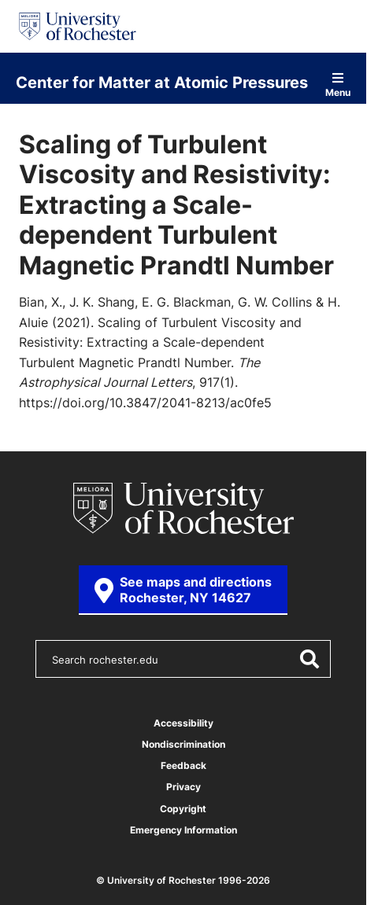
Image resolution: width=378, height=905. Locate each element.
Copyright (183, 808)
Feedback (183, 765)
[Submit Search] (308, 659)
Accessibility (183, 723)
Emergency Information (183, 830)
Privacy (183, 786)
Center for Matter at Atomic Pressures (162, 81)
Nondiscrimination (183, 744)
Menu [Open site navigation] (337, 84)
